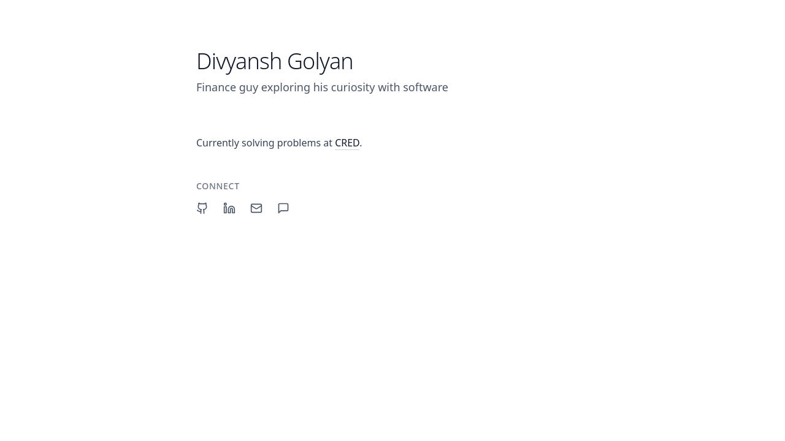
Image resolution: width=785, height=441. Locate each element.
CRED (347, 142)
